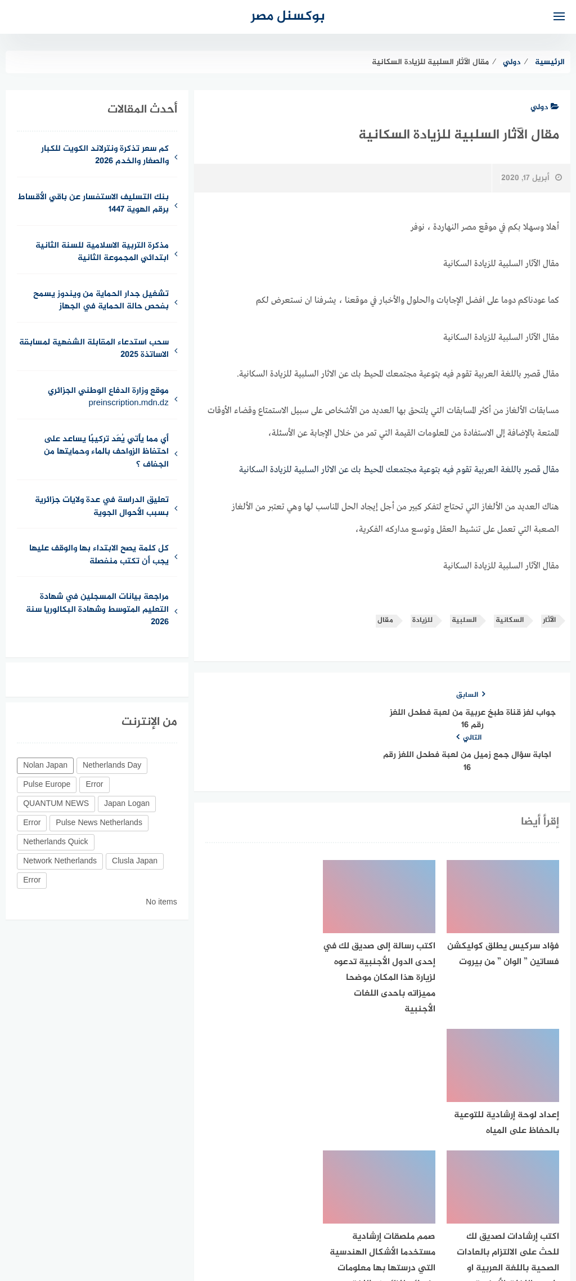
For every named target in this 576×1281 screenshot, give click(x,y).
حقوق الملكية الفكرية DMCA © (209, 1212)
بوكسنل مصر (288, 17)
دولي (544, 107)
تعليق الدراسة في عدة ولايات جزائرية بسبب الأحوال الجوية (102, 507)
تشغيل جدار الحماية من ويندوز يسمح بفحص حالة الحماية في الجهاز (101, 301)
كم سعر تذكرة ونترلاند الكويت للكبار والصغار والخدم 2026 (105, 156)
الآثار (549, 620)
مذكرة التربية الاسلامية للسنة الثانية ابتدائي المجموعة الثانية (102, 253)
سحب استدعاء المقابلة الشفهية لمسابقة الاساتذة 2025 (94, 349)
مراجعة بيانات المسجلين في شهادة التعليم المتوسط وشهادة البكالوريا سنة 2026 (97, 610)
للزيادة (422, 620)
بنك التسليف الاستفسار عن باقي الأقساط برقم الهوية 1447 (93, 204)
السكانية (510, 620)
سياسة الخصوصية (308, 1212)
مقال (385, 620)
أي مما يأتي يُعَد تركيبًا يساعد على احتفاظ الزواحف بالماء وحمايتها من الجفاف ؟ (106, 452)
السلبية (464, 620)
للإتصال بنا (372, 1212)
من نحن (419, 1212)
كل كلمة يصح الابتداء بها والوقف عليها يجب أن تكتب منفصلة (99, 555)
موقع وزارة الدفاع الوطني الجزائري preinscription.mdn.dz (108, 398)
